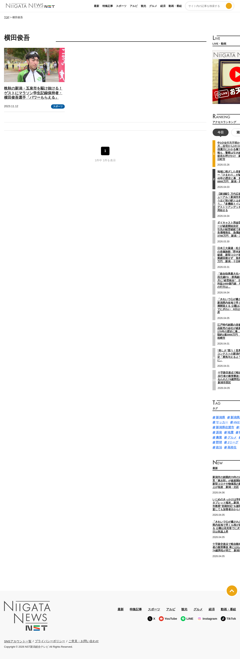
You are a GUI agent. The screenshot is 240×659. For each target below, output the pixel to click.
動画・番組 (175, 5)
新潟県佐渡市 (225, 427)
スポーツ (121, 5)
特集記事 (107, 5)
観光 (143, 5)
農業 (219, 437)
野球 (219, 442)
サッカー (222, 422)
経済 (163, 5)
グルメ (153, 5)
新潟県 (220, 416)
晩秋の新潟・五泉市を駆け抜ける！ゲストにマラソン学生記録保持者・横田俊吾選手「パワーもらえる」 (33, 92)
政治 (219, 447)
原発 (219, 432)
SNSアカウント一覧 (18, 640)
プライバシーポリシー (50, 640)
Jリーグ (232, 442)
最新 (96, 5)
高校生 (232, 447)
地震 (230, 432)
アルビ (134, 5)
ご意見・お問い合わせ (83, 640)
